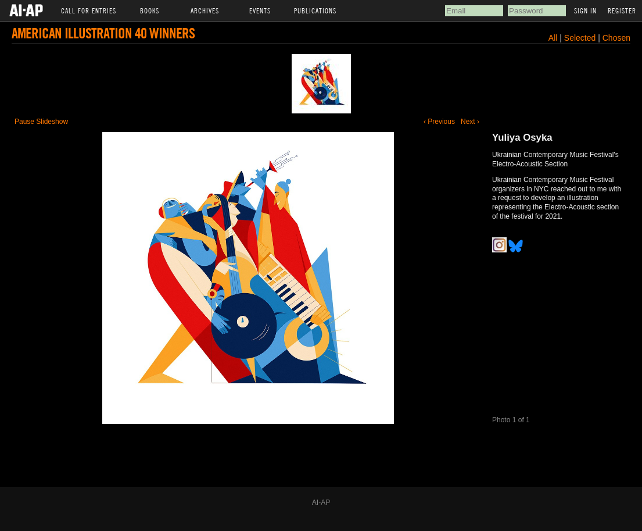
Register (622, 10)
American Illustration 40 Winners (103, 33)
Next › (470, 121)
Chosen (616, 37)
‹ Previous (439, 121)
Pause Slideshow (41, 121)
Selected (581, 37)
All (553, 37)
